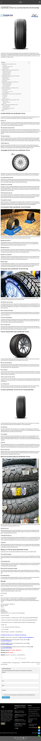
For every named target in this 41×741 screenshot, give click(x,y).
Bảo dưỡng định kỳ (6, 109)
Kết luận (2, 110)
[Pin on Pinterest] (23, 658)
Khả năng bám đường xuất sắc (8, 66)
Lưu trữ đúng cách (6, 92)
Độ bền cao (4, 65)
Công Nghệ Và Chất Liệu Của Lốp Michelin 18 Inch (10, 70)
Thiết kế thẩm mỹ (5, 68)
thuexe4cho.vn (14, 654)
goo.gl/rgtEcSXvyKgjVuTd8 (6, 640)
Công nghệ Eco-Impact (6, 74)
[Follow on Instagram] (16, 728)
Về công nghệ (5, 96)
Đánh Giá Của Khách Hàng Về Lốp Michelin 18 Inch (10, 99)
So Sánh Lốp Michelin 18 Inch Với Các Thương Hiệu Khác (11, 93)
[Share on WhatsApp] (16, 658)
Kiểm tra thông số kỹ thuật (7, 84)
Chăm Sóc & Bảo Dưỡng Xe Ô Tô (6, 6)
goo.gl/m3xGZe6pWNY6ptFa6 (28, 637)
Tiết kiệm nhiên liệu (6, 67)
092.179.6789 (10, 652)
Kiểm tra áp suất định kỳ (6, 89)
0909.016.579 (18, 650)
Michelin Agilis (5, 80)
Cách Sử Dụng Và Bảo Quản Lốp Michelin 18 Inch (10, 87)
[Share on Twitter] (19, 658)
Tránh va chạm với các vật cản (8, 91)
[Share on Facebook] (18, 658)
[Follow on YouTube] (17, 728)
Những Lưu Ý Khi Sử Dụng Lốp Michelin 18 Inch (9, 104)
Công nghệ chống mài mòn (7, 71)
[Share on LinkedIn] (25, 658)
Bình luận (4, 672)
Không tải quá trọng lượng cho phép (8, 108)
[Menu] (1, 2)
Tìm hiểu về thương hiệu (6, 85)
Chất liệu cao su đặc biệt (7, 72)
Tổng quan (4, 103)
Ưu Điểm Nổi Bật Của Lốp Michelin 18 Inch (8, 64)
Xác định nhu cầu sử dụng (7, 83)
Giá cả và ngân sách (6, 86)
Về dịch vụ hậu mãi (6, 98)
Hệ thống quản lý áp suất (7, 73)
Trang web (4, 690)
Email (3, 685)
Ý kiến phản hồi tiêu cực (6, 102)
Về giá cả (4, 97)
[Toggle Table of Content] (28, 62)
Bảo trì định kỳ (5, 90)
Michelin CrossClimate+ (6, 79)
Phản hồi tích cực (5, 101)
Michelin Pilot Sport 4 (6, 77)
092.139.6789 (12, 650)
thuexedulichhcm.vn (21, 654)
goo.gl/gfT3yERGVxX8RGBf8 (6, 647)
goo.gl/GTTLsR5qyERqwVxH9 (6, 644)
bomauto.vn (7, 654)
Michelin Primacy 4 (6, 78)
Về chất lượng (5, 95)
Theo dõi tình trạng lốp (6, 105)
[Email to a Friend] (21, 658)
